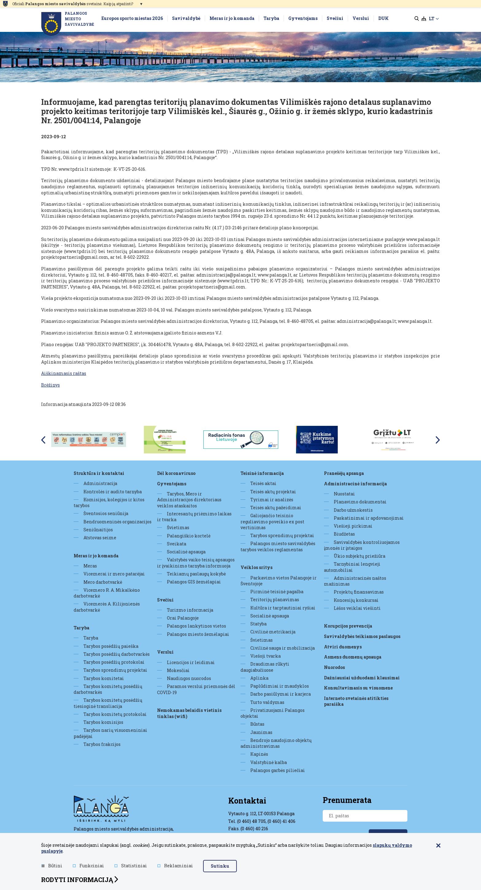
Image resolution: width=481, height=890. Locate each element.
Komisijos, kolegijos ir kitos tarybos (109, 502)
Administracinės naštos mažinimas (355, 581)
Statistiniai (130, 866)
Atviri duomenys (343, 646)
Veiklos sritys (256, 567)
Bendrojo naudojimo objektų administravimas (276, 743)
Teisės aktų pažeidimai (275, 507)
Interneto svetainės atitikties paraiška (356, 701)
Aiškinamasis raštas (63, 373)
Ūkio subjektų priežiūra (359, 556)
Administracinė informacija (355, 483)
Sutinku (220, 866)
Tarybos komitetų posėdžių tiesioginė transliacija (108, 703)
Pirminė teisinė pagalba (276, 591)
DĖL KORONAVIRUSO (176, 473)
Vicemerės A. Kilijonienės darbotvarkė (107, 607)
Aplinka (259, 678)
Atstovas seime (99, 537)
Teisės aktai (263, 483)
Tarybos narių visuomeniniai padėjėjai (110, 733)
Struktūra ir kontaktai (99, 473)
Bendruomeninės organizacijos (117, 522)
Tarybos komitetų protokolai (115, 714)
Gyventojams (171, 483)
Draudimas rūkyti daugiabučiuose (264, 667)
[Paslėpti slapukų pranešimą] (438, 846)
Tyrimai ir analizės (271, 499)
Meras (90, 566)
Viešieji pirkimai (353, 526)
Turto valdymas (267, 702)
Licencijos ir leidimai (191, 662)
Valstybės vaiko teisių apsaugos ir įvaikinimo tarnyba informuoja (196, 562)
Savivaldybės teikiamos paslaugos (362, 636)
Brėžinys (50, 385)
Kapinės (259, 754)
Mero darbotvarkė (102, 582)
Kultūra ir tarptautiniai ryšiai (282, 608)
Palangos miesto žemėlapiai (198, 634)
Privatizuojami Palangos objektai (272, 713)
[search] (416, 18)
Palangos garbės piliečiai (277, 770)
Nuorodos (334, 667)
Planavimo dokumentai (360, 502)
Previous (43, 440)
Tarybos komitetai (103, 678)
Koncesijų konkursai (356, 600)
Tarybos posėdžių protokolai (113, 662)
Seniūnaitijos (98, 530)
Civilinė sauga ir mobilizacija (282, 648)
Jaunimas (261, 732)
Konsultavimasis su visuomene (358, 688)
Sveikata (176, 544)
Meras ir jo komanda (96, 555)
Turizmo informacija (190, 610)
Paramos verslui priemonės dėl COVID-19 (196, 689)
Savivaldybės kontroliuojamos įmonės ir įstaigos (362, 545)
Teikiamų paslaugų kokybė (196, 574)
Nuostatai (344, 494)
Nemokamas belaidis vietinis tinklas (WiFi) (189, 713)
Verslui (165, 652)
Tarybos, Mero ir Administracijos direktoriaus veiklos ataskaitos (189, 500)
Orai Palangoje (183, 618)
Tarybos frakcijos (102, 744)
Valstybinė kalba (268, 762)
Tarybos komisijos (103, 722)
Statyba (258, 624)
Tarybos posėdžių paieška (110, 646)
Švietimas (178, 527)
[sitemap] (423, 18)
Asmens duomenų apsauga (352, 657)
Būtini (51, 866)
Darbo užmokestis (353, 510)
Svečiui (165, 599)
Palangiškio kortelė (188, 536)
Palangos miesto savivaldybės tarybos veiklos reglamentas (277, 546)
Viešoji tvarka (265, 656)
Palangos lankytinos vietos (196, 626)
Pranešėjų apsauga (344, 473)
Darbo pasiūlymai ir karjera (280, 694)
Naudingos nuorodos (189, 678)
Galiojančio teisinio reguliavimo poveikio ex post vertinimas (272, 521)
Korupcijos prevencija (348, 626)
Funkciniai (88, 866)
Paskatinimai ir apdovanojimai (369, 518)
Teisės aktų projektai (273, 492)
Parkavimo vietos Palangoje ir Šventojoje (278, 580)
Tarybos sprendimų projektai (115, 670)
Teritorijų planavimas (274, 599)
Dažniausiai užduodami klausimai (362, 677)
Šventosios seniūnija (105, 513)
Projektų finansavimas (359, 592)
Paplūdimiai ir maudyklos (279, 686)
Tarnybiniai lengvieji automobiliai (352, 567)
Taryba (81, 628)
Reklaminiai (175, 866)
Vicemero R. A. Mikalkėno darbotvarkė (107, 593)
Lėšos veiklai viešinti (357, 608)
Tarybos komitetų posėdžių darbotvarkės (108, 689)
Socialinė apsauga (186, 552)
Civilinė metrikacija (272, 632)
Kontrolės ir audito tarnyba (112, 492)
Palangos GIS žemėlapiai (194, 582)
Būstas (257, 724)
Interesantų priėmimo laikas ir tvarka (194, 516)
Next (438, 440)
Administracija (100, 483)
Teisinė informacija (262, 473)
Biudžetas (344, 534)
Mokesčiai (178, 670)
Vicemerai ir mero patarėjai (114, 574)
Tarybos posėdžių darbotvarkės (116, 654)
